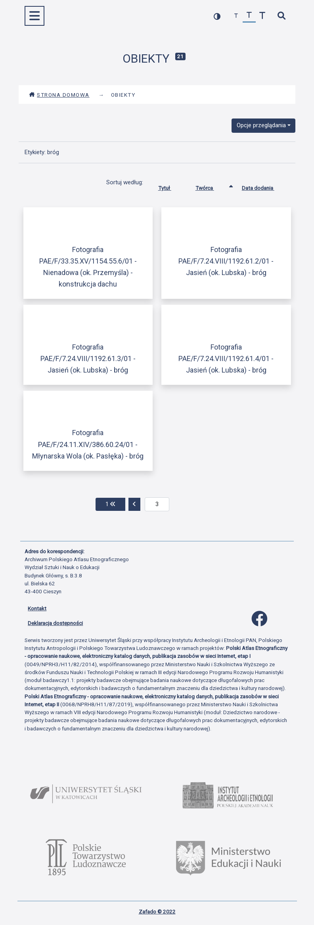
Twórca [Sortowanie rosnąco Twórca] (210, 186)
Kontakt (37, 608)
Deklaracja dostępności (55, 623)
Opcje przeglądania (261, 125)
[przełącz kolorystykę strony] (217, 16)
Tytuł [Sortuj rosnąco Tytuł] (170, 186)
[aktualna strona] (157, 504)
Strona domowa (59, 95)
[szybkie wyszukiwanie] (281, 16)
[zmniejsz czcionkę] (236, 16)
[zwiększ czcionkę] (262, 16)
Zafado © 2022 (157, 911)
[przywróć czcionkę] (249, 16)
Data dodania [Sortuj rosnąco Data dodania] (264, 186)
